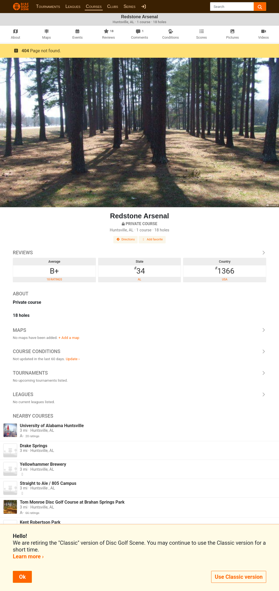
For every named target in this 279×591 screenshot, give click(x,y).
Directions (125, 239)
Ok (22, 577)
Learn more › (28, 556)
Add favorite (152, 239)
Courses (94, 6)
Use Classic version (239, 577)
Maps (139, 330)
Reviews (139, 252)
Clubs (112, 6)
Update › (73, 359)
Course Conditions (139, 351)
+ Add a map (69, 337)
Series (129, 6)
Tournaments (48, 6)
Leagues (72, 6)
